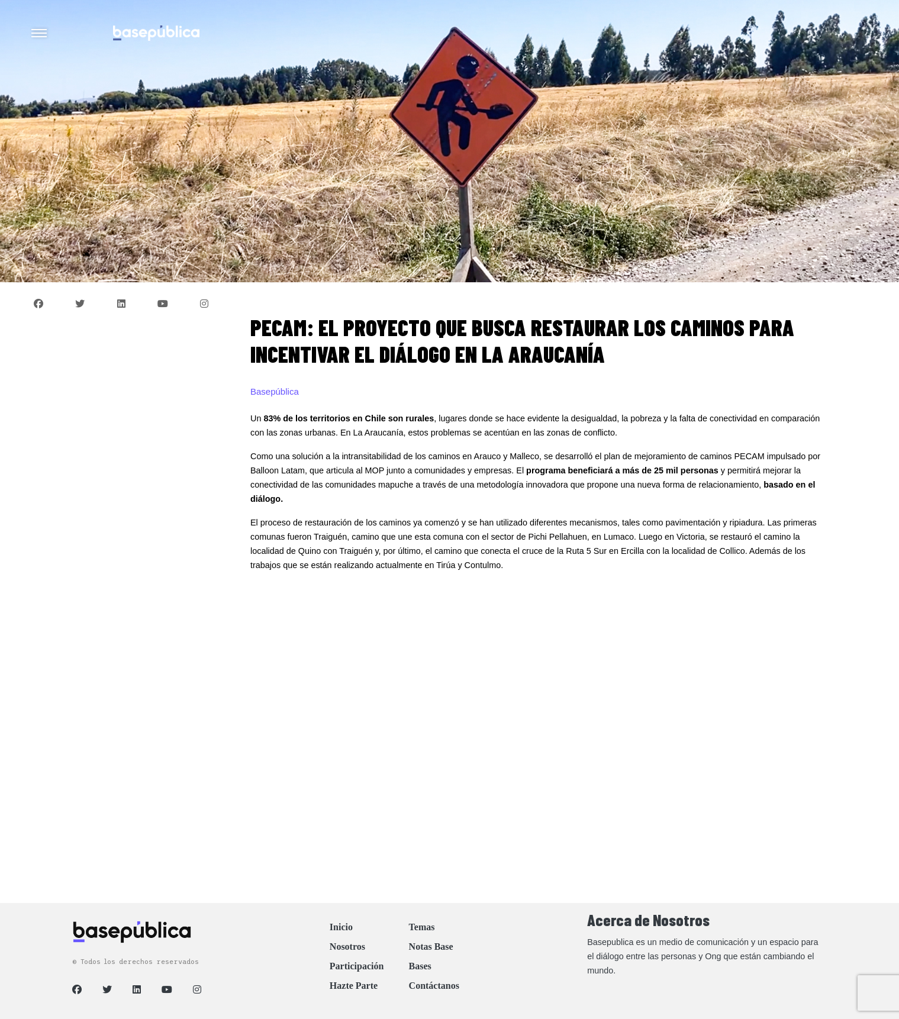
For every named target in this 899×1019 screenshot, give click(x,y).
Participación (357, 966)
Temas (422, 927)
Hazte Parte (354, 986)
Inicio (341, 927)
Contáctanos (434, 986)
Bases (420, 966)
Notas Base (431, 946)
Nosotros (347, 946)
